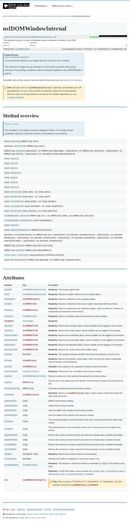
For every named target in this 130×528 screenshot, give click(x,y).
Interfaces (21, 510)
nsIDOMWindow (23, 49)
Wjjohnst (62, 514)
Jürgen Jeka (53, 514)
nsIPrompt (28, 321)
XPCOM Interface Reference (61, 16)
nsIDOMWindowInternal (34, 290)
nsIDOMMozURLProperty (34, 480)
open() (78, 80)
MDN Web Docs (16, 6)
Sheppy (29, 514)
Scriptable (94, 37)
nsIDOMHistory (30, 310)
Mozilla (10, 16)
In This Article (112, 36)
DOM (13, 510)
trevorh (36, 514)
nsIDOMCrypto (30, 361)
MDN (5, 16)
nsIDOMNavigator (31, 299)
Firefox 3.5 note (12, 124)
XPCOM (32, 16)
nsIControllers (31, 371)
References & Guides (62, 6)
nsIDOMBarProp (30, 326)
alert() (67, 80)
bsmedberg (43, 514)
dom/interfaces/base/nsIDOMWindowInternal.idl (30, 37)
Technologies (40, 6)
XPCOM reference (42, 16)
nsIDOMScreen (30, 304)
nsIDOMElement (30, 465)
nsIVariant (10, 255)
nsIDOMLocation (31, 395)
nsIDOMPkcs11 (30, 367)
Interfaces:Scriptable (34, 510)
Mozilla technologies (20, 16)
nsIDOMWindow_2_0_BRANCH (84, 485)
